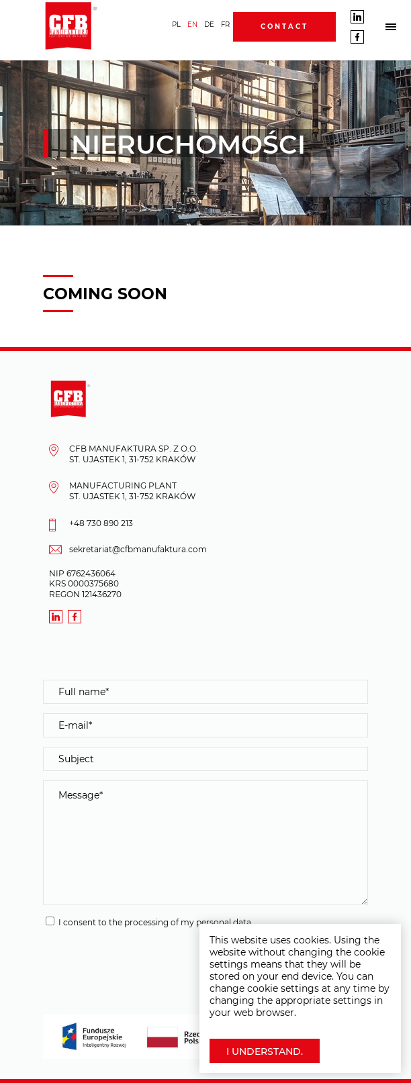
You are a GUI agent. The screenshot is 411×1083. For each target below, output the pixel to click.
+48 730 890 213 (101, 523)
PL (176, 24)
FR (225, 24)
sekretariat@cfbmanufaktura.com (138, 549)
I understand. (264, 1051)
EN (192, 24)
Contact (284, 26)
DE (209, 24)
